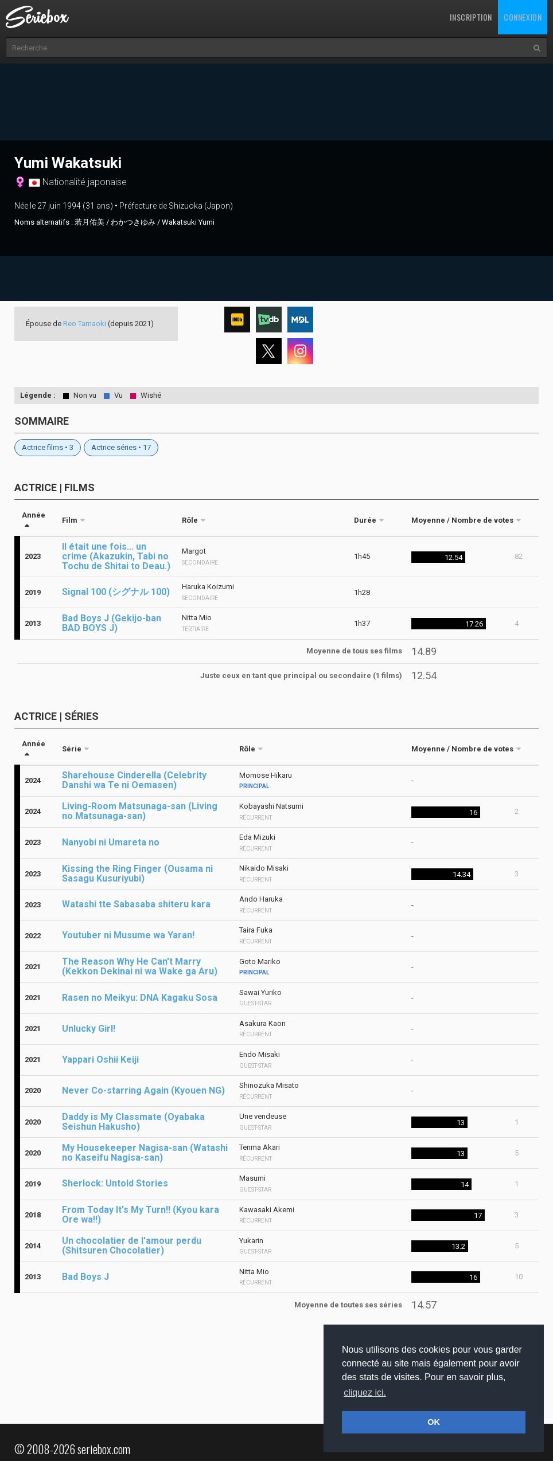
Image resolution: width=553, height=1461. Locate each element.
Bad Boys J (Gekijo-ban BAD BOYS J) (111, 623)
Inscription (471, 17)
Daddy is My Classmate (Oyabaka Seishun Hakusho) (133, 1121)
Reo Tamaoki (84, 323)
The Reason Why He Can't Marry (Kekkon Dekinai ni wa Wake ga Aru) (139, 966)
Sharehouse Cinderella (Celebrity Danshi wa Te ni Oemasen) (134, 780)
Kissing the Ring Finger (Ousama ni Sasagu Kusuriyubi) (137, 873)
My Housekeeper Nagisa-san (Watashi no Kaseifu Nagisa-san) (145, 1152)
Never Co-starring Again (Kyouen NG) (143, 1090)
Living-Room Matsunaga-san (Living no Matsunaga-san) (139, 811)
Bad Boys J (85, 1277)
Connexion (523, 17)
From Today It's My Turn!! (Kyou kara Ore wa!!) (140, 1214)
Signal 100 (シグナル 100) (116, 592)
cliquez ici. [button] (365, 1392)
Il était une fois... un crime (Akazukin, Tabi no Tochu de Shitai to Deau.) (116, 556)
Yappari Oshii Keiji (100, 1059)
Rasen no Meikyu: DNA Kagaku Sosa (139, 997)
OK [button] (433, 1422)
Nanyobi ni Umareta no (110, 842)
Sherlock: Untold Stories (115, 1183)
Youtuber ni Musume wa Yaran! (128, 935)
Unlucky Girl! (88, 1028)
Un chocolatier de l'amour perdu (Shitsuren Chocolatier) (131, 1245)
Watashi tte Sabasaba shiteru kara (136, 904)
